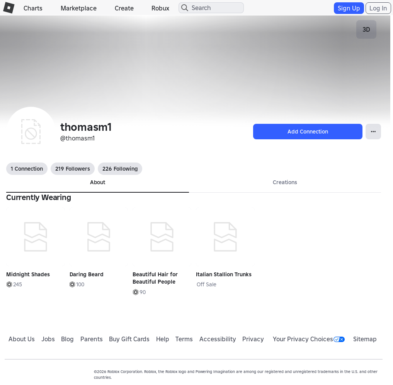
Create (124, 8)
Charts (33, 8)
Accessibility (217, 339)
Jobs (48, 339)
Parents (91, 339)
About (97, 182)
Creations (285, 182)
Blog (67, 339)
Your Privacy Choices (309, 339)
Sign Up (349, 8)
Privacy (253, 339)
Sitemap (365, 339)
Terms (184, 339)
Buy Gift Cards (129, 339)
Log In (378, 8)
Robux (160, 8)
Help (162, 339)
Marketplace (79, 8)
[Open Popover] (373, 131)
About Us (22, 339)
